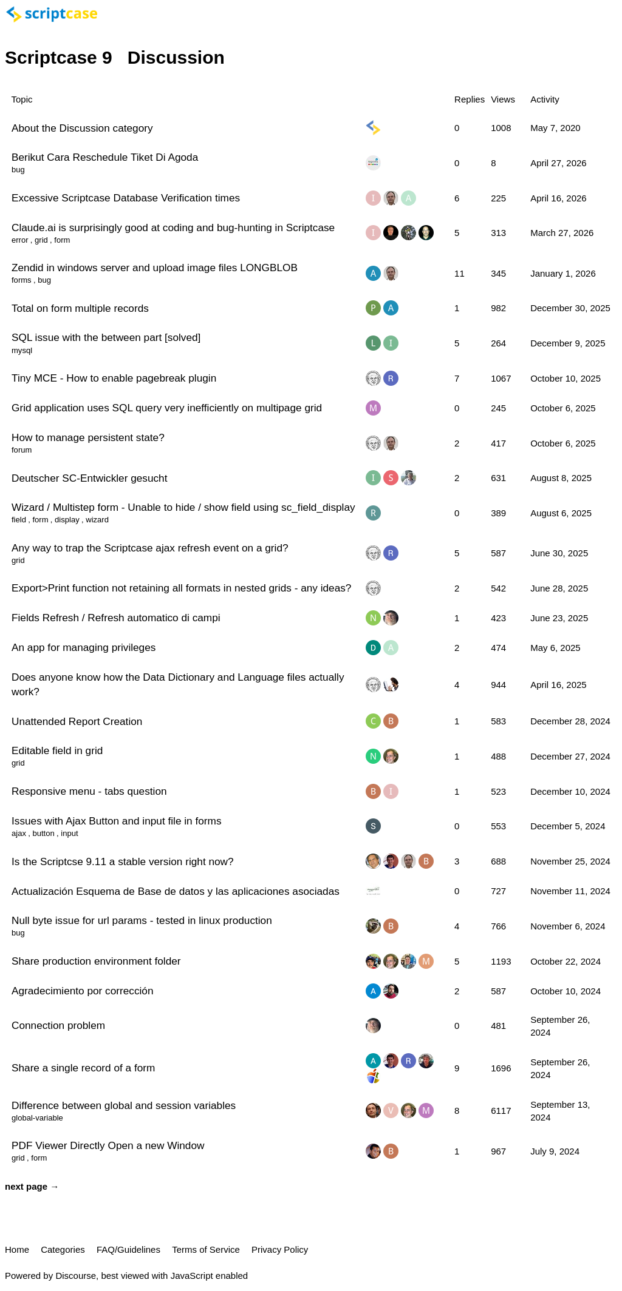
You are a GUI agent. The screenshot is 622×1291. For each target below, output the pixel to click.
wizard (97, 519)
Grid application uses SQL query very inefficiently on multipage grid (167, 408)
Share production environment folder (96, 961)
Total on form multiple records (80, 308)
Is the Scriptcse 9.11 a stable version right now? (123, 861)
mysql (22, 350)
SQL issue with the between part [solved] (106, 337)
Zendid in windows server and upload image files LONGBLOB (155, 267)
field (19, 519)
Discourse (75, 1275)
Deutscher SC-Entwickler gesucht (89, 478)
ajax (19, 833)
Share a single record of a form (83, 1068)
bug (18, 169)
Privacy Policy (279, 1249)
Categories (63, 1249)
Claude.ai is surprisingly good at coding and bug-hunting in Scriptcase (173, 227)
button (43, 833)
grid (41, 239)
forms (22, 280)
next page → (32, 1186)
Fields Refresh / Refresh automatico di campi (116, 618)
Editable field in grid (57, 750)
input (69, 833)
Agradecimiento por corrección (83, 991)
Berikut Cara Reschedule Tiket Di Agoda (105, 157)
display (67, 519)
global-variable (37, 1117)
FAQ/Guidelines (128, 1249)
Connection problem (58, 1025)
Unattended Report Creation (77, 721)
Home (17, 1249)
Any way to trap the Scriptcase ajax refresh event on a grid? (150, 548)
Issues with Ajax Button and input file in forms (117, 821)
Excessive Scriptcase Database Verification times (126, 198)
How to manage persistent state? (88, 437)
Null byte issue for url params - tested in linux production (142, 920)
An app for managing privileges (84, 647)
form (62, 239)
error (20, 239)
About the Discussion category (82, 128)
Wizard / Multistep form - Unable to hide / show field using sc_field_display (183, 507)
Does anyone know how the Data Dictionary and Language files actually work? (178, 684)
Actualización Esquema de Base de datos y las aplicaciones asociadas (176, 891)
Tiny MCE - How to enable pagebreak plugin (114, 378)
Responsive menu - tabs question (89, 791)
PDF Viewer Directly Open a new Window (108, 1145)
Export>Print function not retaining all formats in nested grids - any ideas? (181, 588)
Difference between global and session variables (124, 1105)
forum (22, 449)
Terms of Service (206, 1249)
